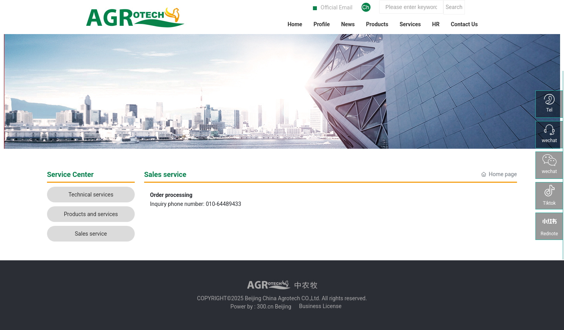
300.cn (265, 306)
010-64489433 (223, 204)
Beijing (283, 306)
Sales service (91, 234)
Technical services (91, 194)
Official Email (336, 7)
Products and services (91, 214)
